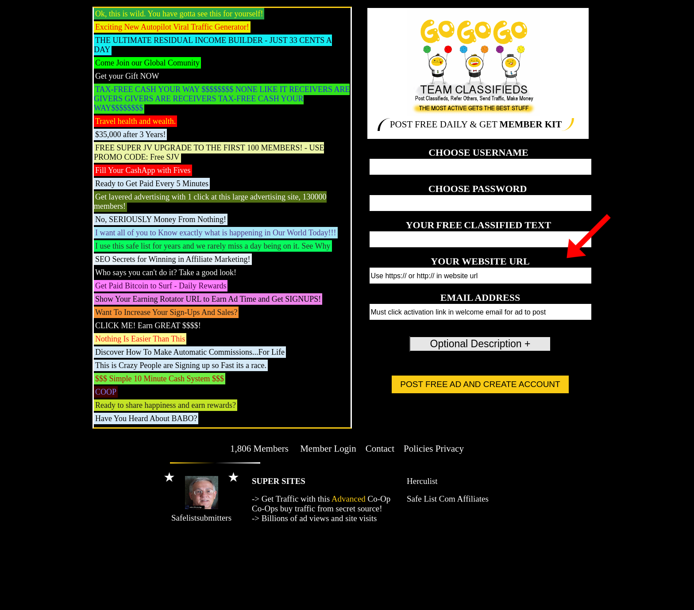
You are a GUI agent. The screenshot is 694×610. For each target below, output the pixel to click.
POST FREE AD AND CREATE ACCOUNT (480, 384)
